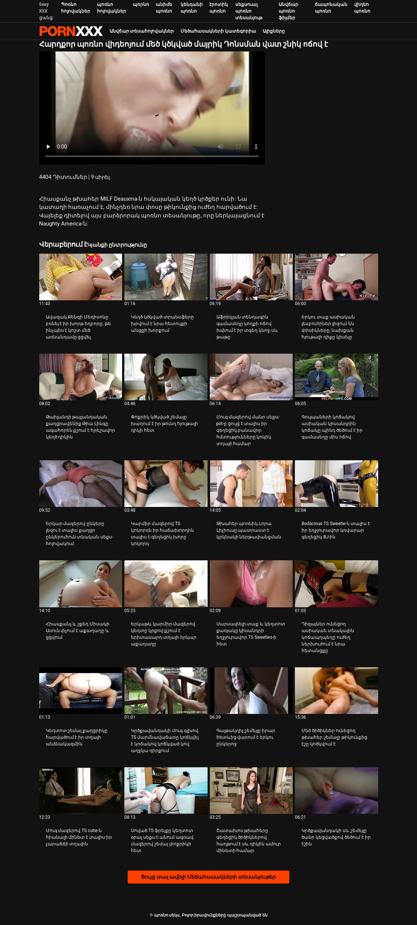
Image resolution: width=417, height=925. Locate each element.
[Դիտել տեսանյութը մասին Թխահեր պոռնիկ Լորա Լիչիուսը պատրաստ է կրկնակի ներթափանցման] (251, 483)
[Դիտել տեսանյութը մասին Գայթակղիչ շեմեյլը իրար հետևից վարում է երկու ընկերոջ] (251, 690)
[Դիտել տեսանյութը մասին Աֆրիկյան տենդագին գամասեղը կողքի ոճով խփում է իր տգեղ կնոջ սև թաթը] (251, 277)
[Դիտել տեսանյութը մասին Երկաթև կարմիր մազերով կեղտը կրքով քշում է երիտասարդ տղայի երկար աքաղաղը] (166, 583)
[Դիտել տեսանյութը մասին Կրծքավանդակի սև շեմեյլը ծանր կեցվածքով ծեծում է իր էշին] (336, 790)
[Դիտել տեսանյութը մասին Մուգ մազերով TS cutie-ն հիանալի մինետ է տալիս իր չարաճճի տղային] (80, 790)
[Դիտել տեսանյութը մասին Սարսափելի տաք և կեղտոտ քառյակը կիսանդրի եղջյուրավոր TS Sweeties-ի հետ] (251, 583)
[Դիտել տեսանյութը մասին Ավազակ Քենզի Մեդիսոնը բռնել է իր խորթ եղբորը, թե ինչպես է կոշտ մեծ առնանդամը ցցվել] (80, 277)
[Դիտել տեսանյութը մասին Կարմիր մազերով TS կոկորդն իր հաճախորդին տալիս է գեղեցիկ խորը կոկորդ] (166, 483)
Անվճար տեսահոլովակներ (142, 31)
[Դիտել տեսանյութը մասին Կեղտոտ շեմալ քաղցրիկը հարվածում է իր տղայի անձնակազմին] (80, 690)
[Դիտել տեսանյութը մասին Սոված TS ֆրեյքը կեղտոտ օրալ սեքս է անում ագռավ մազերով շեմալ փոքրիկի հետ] (166, 790)
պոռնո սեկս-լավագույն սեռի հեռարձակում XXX (71, 31)
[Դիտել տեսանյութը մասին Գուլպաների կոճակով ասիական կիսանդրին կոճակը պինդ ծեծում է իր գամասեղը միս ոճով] (336, 377)
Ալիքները (274, 31)
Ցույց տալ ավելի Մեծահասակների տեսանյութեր (208, 877)
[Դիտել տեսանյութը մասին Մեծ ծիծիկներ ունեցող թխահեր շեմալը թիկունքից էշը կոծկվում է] (336, 690)
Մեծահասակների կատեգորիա (218, 31)
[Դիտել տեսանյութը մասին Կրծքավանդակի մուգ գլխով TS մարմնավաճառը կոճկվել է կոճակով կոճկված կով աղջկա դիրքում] (166, 690)
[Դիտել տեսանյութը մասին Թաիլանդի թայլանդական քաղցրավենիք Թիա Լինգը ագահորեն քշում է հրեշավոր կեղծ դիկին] (80, 377)
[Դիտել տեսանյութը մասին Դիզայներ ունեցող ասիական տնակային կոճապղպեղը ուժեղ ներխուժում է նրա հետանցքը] (336, 583)
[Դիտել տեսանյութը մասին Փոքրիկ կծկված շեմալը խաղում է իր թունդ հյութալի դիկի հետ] (166, 377)
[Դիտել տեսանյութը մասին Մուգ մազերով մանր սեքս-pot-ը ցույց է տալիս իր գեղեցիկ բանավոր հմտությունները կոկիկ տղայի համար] (251, 377)
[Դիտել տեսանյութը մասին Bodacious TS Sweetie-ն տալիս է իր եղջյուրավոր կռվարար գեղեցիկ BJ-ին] (336, 483)
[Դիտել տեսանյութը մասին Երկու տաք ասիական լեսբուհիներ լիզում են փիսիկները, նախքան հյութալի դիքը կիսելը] (336, 277)
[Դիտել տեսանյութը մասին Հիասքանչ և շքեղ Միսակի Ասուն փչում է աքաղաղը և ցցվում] (80, 583)
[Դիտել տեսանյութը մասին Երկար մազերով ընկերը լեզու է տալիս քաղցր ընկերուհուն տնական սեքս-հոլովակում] (80, 483)
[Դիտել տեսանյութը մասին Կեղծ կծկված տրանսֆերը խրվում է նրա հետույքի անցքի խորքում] (166, 277)
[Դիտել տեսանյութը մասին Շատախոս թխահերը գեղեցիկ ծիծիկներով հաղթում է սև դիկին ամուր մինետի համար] (251, 790)
